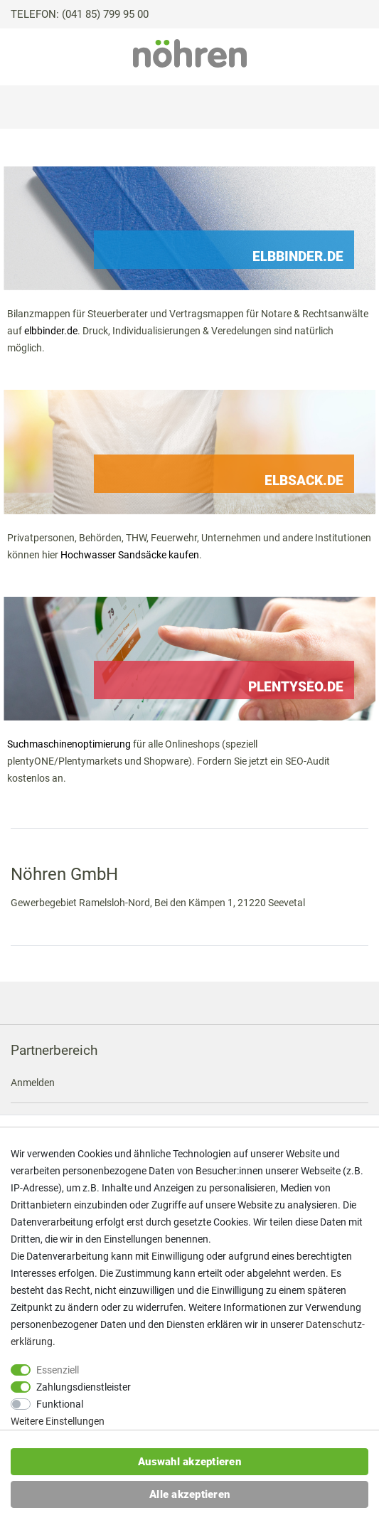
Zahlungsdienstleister (83, 1387)
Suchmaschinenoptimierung (69, 744)
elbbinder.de (51, 330)
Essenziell (57, 1370)
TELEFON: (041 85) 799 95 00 (80, 14)
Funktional (59, 1404)
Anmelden (33, 1082)
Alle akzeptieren (189, 1494)
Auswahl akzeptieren (189, 1461)
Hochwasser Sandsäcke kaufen (129, 554)
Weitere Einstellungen (58, 1421)
